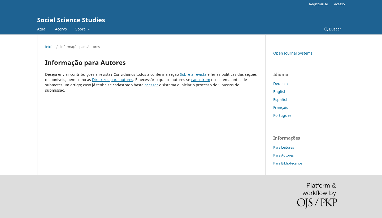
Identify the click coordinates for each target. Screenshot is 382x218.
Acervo (61, 29)
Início (49, 46)
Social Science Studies (71, 19)
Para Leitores (283, 147)
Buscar (332, 29)
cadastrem (200, 79)
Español (280, 99)
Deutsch (280, 83)
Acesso (339, 4)
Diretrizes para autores (112, 79)
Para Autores (283, 155)
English (279, 91)
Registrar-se (318, 4)
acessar (151, 84)
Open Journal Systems (292, 53)
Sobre (81, 29)
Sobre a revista (193, 74)
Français (280, 107)
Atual (41, 29)
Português (282, 115)
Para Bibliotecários (287, 163)
